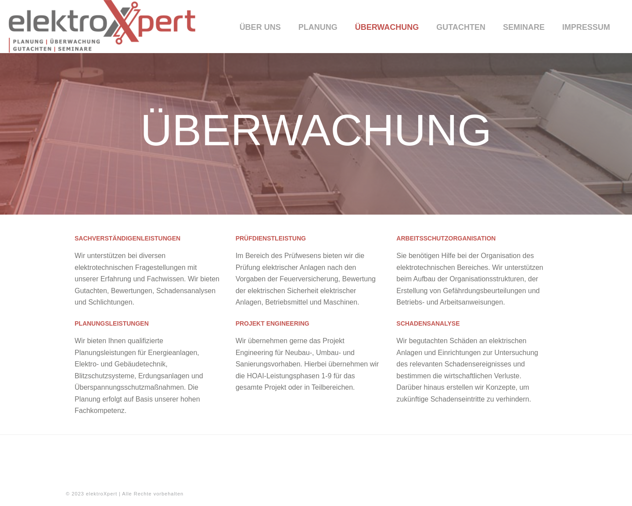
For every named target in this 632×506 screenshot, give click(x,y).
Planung (318, 27)
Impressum (586, 27)
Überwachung (387, 27)
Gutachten (460, 27)
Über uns (260, 27)
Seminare (524, 27)
